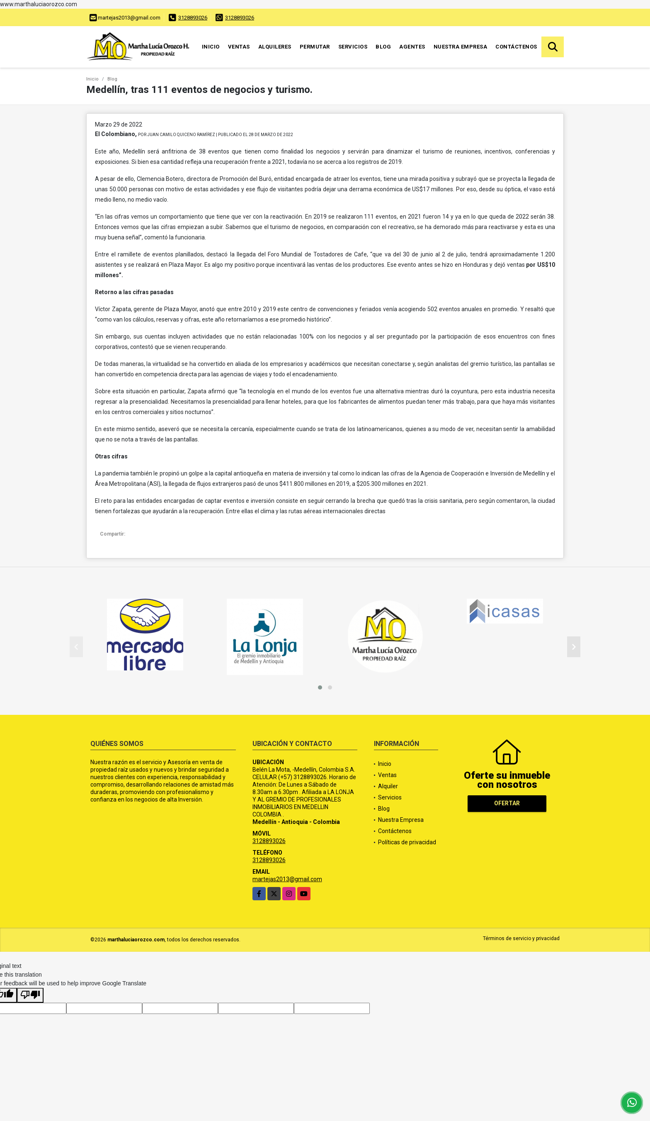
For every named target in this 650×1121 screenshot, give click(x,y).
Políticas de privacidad (407, 842)
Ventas (239, 47)
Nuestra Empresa (461, 47)
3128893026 (192, 18)
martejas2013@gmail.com (287, 879)
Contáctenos (516, 47)
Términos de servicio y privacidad (521, 938)
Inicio (211, 47)
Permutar (315, 47)
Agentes (412, 47)
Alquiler (388, 786)
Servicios (353, 47)
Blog (383, 47)
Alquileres (274, 47)
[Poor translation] (30, 995)
